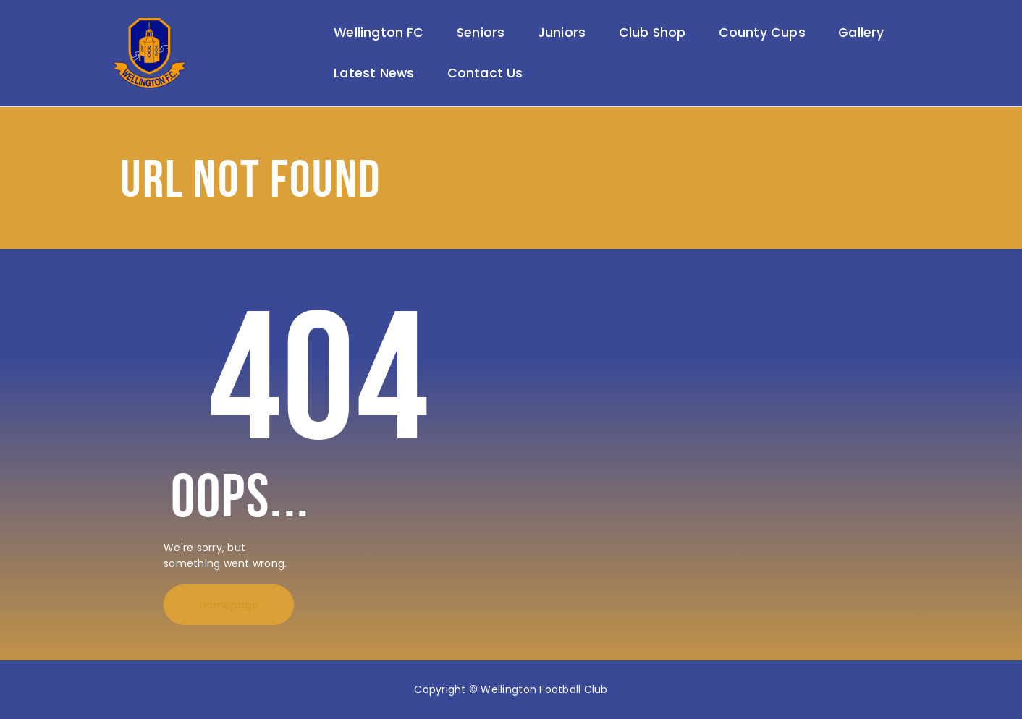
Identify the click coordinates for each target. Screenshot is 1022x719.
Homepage (228, 604)
